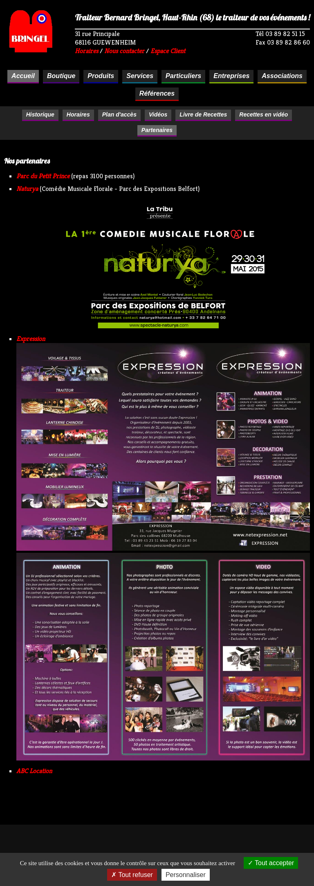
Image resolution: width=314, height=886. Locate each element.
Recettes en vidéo (263, 114)
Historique (40, 114)
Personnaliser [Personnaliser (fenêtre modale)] (186, 874)
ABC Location (34, 771)
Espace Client (167, 51)
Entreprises (231, 75)
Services (139, 75)
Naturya (27, 188)
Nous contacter (124, 51)
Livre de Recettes (203, 114)
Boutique (61, 75)
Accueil (23, 75)
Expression (30, 338)
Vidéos (158, 114)
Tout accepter (271, 862)
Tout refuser (132, 874)
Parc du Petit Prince (43, 176)
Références (157, 93)
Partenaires (157, 130)
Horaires (86, 51)
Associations (282, 75)
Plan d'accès (119, 114)
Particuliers (183, 75)
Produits (100, 75)
